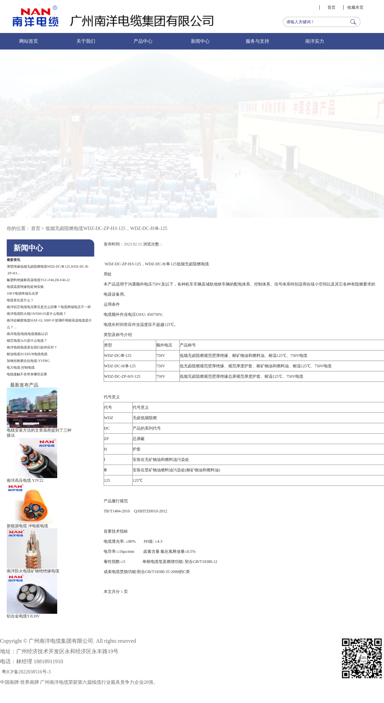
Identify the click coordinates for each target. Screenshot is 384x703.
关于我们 (85, 41)
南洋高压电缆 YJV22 (25, 480)
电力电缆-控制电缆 (21, 367)
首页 (331, 7)
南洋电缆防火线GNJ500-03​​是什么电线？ (36, 313)
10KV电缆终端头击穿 (22, 293)
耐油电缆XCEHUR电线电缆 (27, 354)
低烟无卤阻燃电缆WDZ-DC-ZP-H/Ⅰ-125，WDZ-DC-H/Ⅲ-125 (106, 228)
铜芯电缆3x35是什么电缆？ (27, 340)
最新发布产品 (24, 385)
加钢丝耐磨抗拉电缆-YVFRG (28, 361)
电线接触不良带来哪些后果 (27, 374)
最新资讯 (13, 260)
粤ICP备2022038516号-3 (26, 671)
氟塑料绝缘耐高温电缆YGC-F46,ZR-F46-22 (38, 280)
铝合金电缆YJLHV (23, 616)
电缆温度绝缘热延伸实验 (25, 287)
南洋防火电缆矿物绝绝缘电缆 (33, 571)
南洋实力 (314, 41)
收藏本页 (355, 7)
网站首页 (28, 41)
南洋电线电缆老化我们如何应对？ (32, 347)
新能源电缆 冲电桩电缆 (27, 526)
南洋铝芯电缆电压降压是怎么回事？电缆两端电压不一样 (49, 307)
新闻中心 (200, 41)
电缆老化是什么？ (20, 300)
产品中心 (143, 41)
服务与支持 (257, 41)
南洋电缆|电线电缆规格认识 (27, 334)
